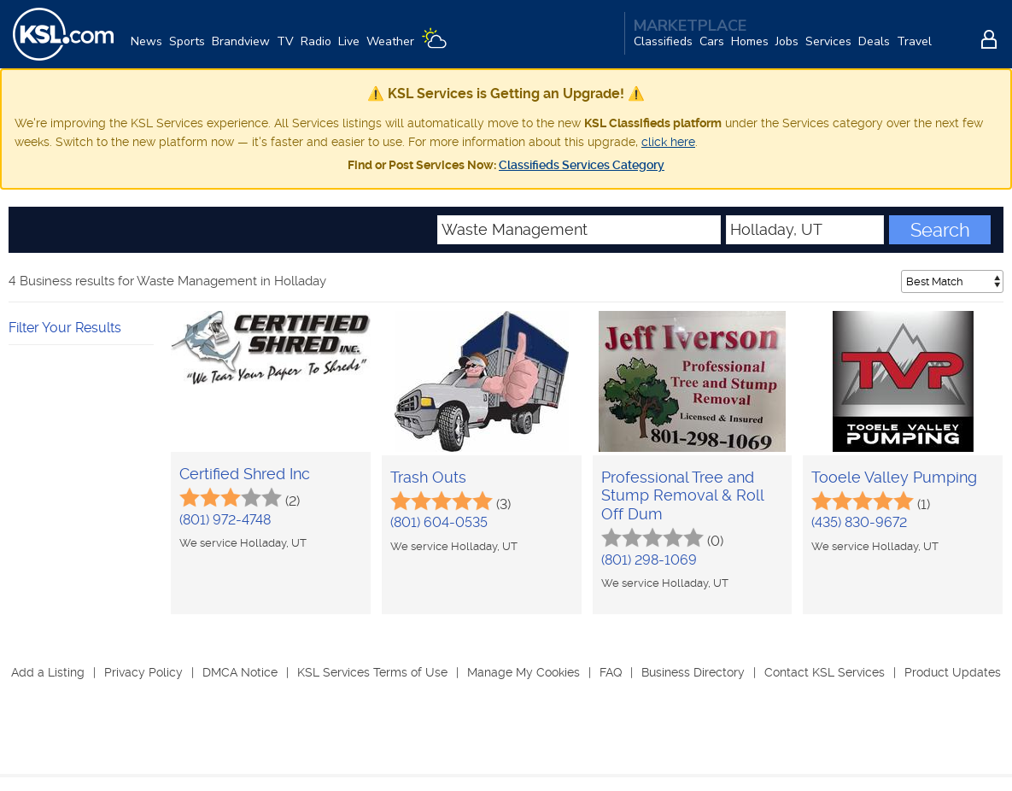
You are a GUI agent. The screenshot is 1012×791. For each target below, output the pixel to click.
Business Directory (693, 672)
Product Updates (952, 672)
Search (940, 230)
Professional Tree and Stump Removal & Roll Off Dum (682, 495)
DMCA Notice (240, 672)
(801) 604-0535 (439, 522)
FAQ (611, 672)
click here (668, 142)
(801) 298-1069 (649, 560)
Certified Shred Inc (244, 474)
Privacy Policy (143, 672)
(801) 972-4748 (225, 520)
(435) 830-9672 (859, 522)
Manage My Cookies (523, 672)
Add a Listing (48, 672)
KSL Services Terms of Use (372, 672)
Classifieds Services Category (581, 165)
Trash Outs (428, 477)
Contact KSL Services (824, 672)
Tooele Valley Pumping (894, 477)
